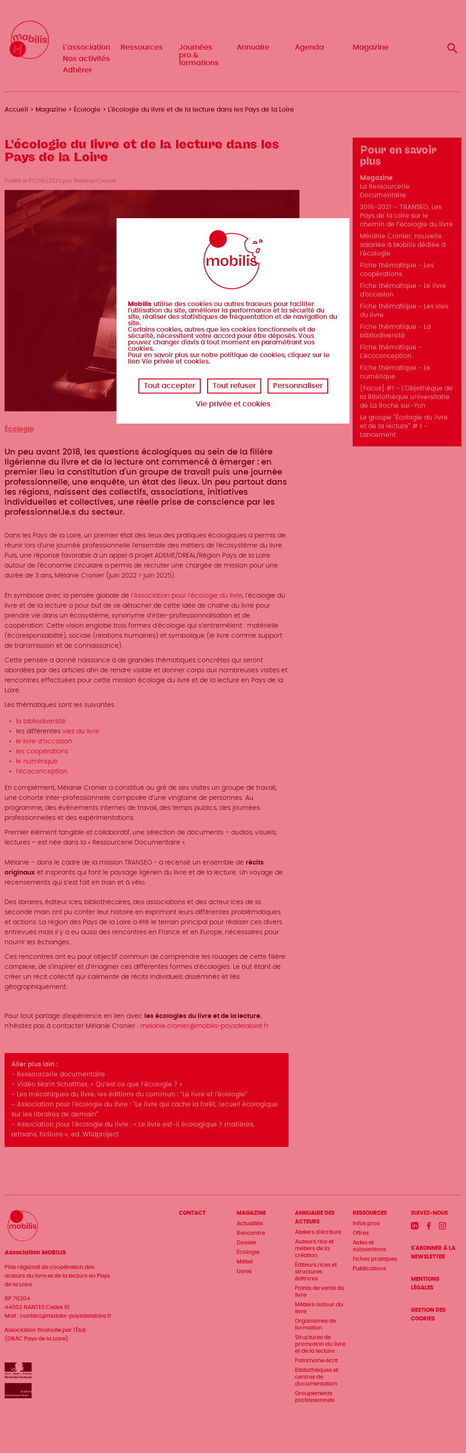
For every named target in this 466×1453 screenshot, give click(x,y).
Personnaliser (298, 385)
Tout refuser (234, 385)
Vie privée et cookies (233, 404)
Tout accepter (169, 385)
